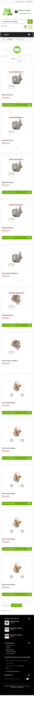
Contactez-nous (20, 1)
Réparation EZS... (15, 621)
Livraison (8, 647)
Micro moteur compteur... (10, 273)
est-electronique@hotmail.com (13, 671)
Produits (10, 39)
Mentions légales (10, 649)
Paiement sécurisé (10, 653)
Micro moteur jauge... (9, 402)
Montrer (13, 58)
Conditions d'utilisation (11, 651)
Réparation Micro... (8, 95)
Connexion (29, 1)
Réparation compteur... (16, 628)
